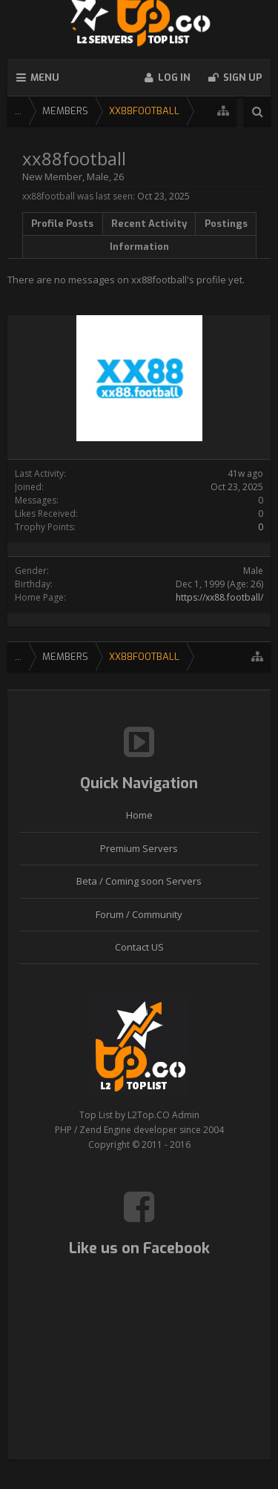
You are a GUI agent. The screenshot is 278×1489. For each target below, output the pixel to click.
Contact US (139, 947)
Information (139, 246)
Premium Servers (139, 848)
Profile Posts (62, 223)
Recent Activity (149, 223)
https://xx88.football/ (219, 597)
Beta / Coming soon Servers (139, 881)
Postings (226, 223)
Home (139, 815)
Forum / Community (139, 914)
